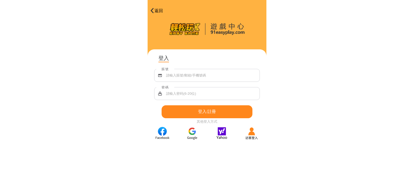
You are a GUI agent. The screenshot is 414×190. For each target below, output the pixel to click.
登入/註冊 (207, 111)
